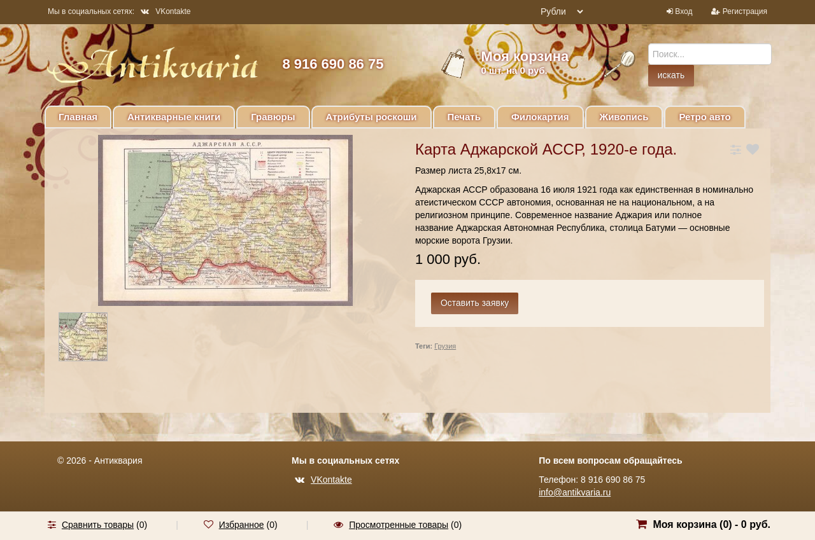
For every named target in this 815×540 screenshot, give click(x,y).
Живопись (624, 116)
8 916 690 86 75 (332, 64)
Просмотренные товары (398, 525)
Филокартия (540, 116)
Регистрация (745, 11)
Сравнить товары (98, 525)
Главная (78, 116)
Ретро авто (704, 116)
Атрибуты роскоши (371, 116)
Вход (683, 11)
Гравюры (273, 116)
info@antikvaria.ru (575, 492)
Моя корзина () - (711, 524)
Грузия (445, 346)
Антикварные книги (173, 116)
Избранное (241, 525)
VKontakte (165, 11)
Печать (464, 116)
